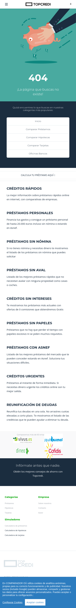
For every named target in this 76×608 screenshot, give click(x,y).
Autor (40, 512)
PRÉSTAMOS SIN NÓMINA (29, 241)
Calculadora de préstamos (16, 525)
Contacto (42, 508)
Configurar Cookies (12, 602)
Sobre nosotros (44, 503)
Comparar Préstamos (38, 129)
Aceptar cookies (35, 602)
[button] (38, 175)
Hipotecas (9, 508)
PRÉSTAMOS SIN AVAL (26, 270)
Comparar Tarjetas (37, 145)
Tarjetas (8, 512)
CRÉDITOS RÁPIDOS (24, 189)
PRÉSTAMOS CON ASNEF (28, 347)
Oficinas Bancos (38, 153)
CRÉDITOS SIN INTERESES (29, 299)
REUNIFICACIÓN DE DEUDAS (32, 405)
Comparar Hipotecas (38, 137)
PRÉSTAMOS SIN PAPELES (29, 323)
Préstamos (9, 503)
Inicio (38, 121)
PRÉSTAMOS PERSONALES (30, 213)
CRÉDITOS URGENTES (25, 376)
